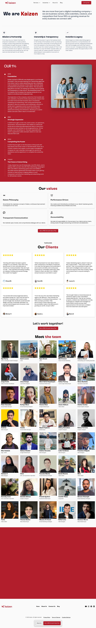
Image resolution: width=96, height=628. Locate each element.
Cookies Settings (66, 617)
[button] (36, 2)
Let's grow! (86, 2)
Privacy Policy (47, 617)
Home (38, 606)
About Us (55, 2)
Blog (61, 2)
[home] (14, 2)
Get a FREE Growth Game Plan (48, 230)
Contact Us (52, 606)
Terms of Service (56, 617)
